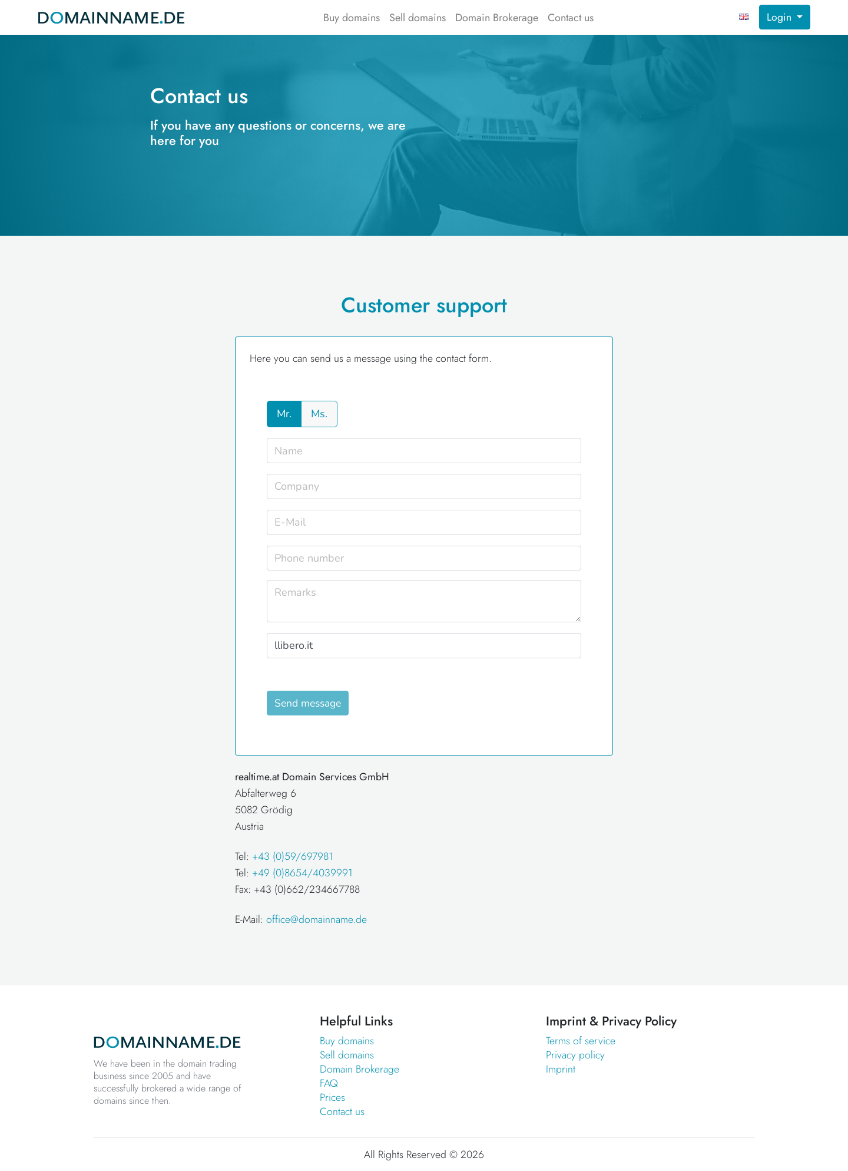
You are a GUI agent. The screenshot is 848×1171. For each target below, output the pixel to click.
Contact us (571, 17)
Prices (332, 1097)
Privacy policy (575, 1055)
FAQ (329, 1083)
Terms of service (580, 1040)
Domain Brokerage (496, 17)
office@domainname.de (316, 919)
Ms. (319, 414)
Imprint (560, 1069)
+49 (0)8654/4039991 (302, 872)
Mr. (284, 414)
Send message (307, 703)
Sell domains (417, 17)
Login (780, 17)
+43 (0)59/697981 (292, 856)
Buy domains (351, 17)
